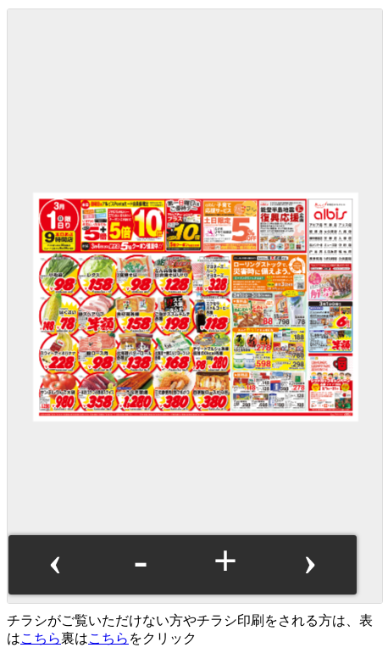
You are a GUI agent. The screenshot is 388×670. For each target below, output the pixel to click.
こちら (40, 638)
